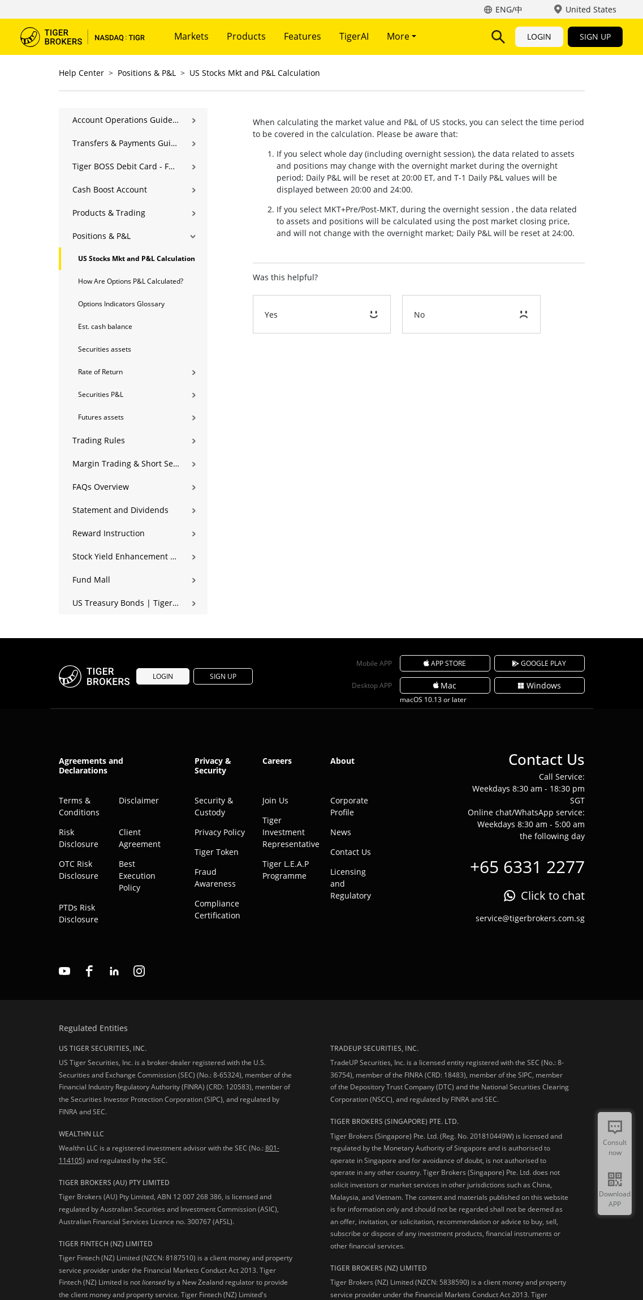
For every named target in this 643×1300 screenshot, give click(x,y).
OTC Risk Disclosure (78, 869)
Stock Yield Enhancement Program (125, 556)
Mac (445, 685)
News (340, 832)
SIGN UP (595, 36)
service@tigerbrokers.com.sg (530, 918)
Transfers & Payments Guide (125, 143)
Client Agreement (140, 838)
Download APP (615, 1199)
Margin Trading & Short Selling (125, 463)
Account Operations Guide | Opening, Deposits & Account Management (125, 119)
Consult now (615, 1147)
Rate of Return (100, 372)
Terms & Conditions (79, 806)
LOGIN (539, 36)
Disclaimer (139, 800)
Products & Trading (108, 212)
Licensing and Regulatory (350, 883)
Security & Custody (214, 806)
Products (246, 36)
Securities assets (104, 349)
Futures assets (101, 417)
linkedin (114, 971)
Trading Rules (98, 440)
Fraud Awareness (215, 877)
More (401, 36)
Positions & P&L (147, 72)
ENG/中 (509, 9)
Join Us (275, 800)
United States (591, 9)
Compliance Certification (217, 909)
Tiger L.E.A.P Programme (285, 869)
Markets (191, 36)
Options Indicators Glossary (121, 304)
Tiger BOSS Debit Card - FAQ (125, 166)
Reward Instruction (108, 533)
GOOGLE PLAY (539, 663)
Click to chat (553, 895)
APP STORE (445, 663)
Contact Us (350, 851)
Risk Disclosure (78, 838)
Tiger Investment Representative (287, 832)
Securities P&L (100, 394)
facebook (89, 971)
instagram (139, 971)
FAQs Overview (100, 486)
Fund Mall (91, 579)
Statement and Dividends (120, 509)
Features (302, 36)
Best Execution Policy (137, 875)
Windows (539, 685)
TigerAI (354, 36)
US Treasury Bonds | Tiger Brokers (125, 602)
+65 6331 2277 (527, 866)
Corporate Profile (349, 806)
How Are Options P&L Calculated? (130, 281)
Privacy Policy (220, 832)
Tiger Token (217, 851)
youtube (64, 971)
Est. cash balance (105, 326)
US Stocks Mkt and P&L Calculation (254, 72)
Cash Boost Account (109, 189)
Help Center (81, 72)
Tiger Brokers (82, 37)
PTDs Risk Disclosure (78, 913)
